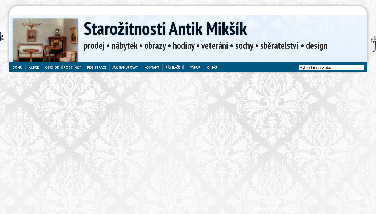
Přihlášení (174, 67)
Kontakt (151, 67)
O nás (212, 67)
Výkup (195, 67)
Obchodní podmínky (63, 67)
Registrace (96, 67)
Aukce (34, 67)
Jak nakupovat (125, 67)
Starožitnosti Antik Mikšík (165, 28)
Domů (17, 67)
